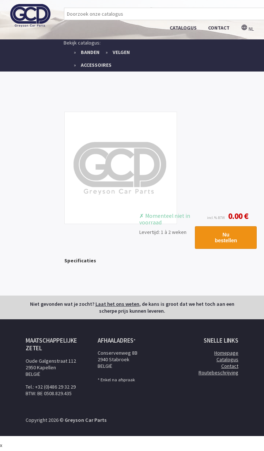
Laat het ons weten (117, 304)
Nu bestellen (226, 237)
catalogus (183, 27)
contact (219, 27)
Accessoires (96, 65)
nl (247, 29)
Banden (90, 52)
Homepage (226, 353)
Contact (229, 366)
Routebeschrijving (218, 372)
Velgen (121, 52)
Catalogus (227, 359)
